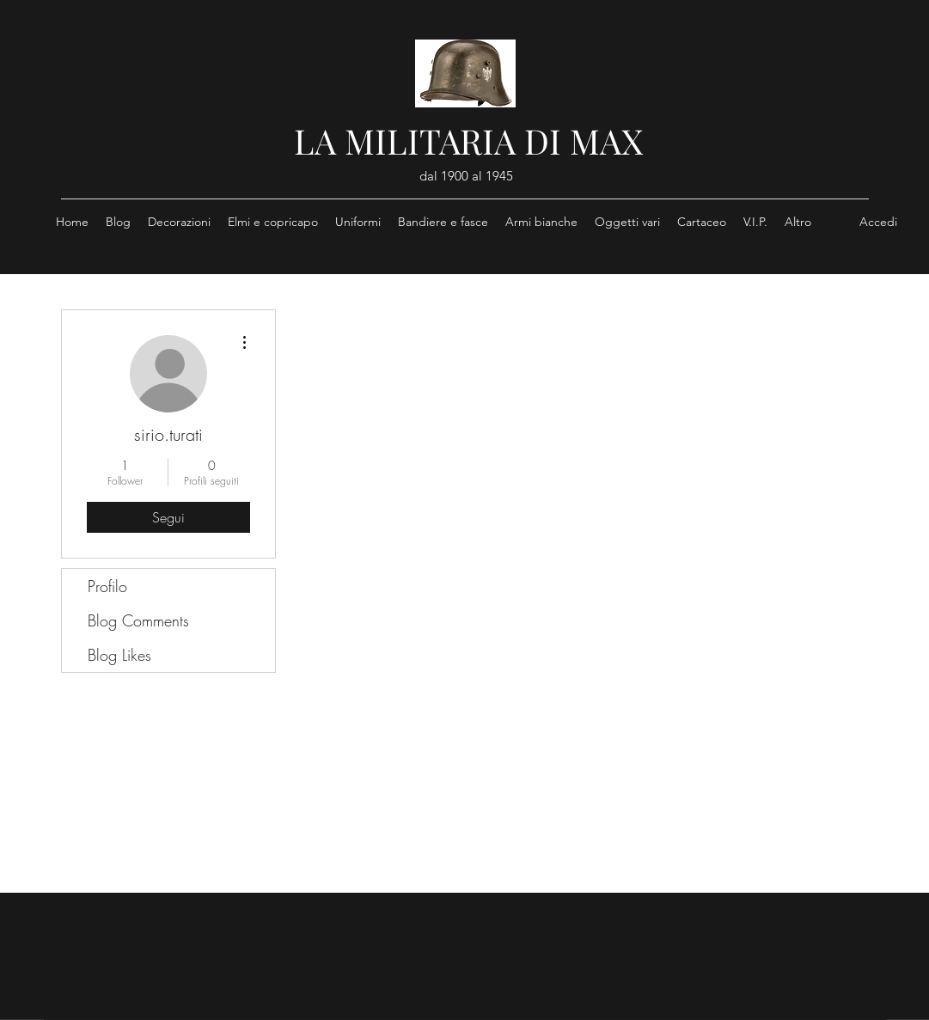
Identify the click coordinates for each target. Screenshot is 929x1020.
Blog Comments (138, 620)
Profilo (107, 586)
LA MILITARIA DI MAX (468, 140)
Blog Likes (119, 654)
